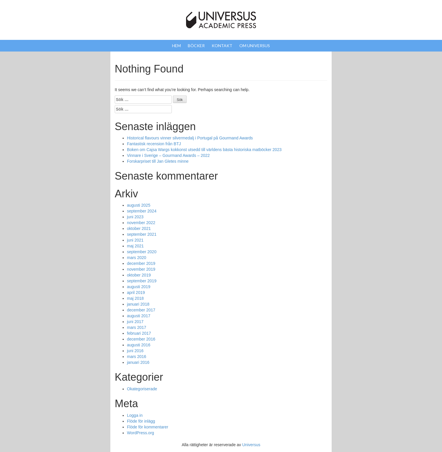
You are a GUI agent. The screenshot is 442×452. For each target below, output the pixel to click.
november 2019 (141, 269)
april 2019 (136, 292)
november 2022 (141, 222)
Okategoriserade (142, 389)
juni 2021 (135, 240)
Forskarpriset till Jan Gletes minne (158, 161)
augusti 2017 (138, 315)
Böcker (196, 45)
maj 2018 (135, 298)
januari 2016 (138, 362)
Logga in (135, 415)
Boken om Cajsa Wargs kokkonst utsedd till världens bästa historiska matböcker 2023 (204, 149)
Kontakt (222, 45)
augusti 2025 (138, 205)
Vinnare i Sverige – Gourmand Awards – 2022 (168, 155)
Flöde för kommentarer (147, 427)
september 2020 (141, 251)
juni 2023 (135, 217)
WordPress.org (140, 432)
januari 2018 (138, 304)
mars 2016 (136, 356)
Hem (176, 45)
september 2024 (141, 211)
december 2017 (141, 310)
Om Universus (254, 45)
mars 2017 (136, 327)
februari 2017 (139, 333)
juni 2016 (135, 350)
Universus (251, 444)
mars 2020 (136, 257)
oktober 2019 (139, 275)
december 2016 (141, 339)
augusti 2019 (138, 286)
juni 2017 (135, 321)
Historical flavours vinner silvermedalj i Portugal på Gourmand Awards (190, 138)
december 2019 (141, 263)
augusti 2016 (138, 345)
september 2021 (141, 234)
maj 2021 (135, 246)
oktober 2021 (139, 228)
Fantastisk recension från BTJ (154, 143)
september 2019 (141, 281)
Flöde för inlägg (141, 421)
